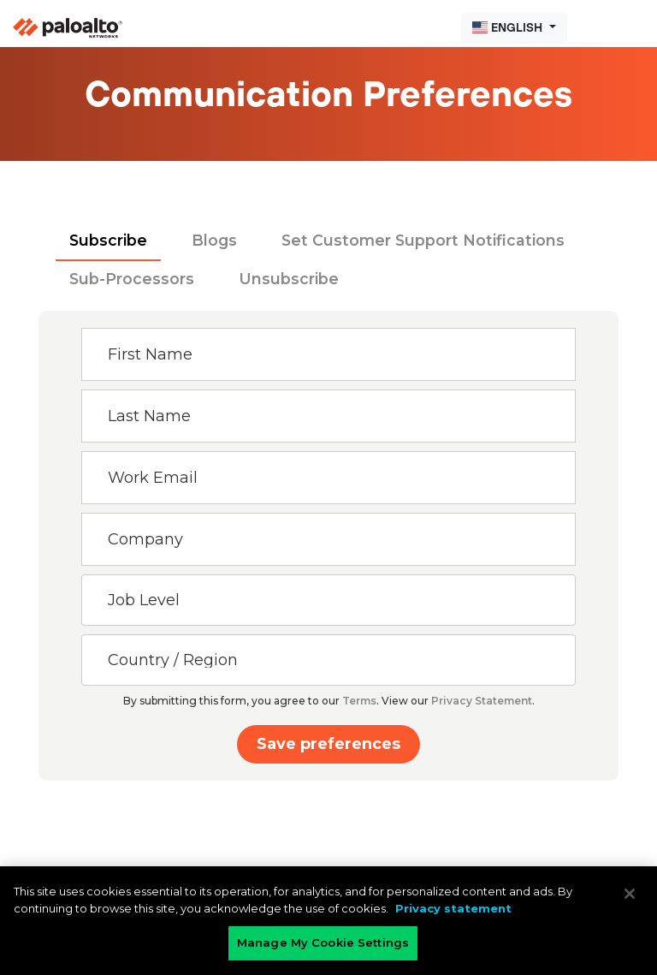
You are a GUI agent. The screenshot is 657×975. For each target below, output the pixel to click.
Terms (359, 700)
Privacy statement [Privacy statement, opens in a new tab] (453, 908)
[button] (514, 28)
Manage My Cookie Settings (323, 942)
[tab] (108, 241)
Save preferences (328, 743)
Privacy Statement (481, 700)
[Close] (629, 894)
